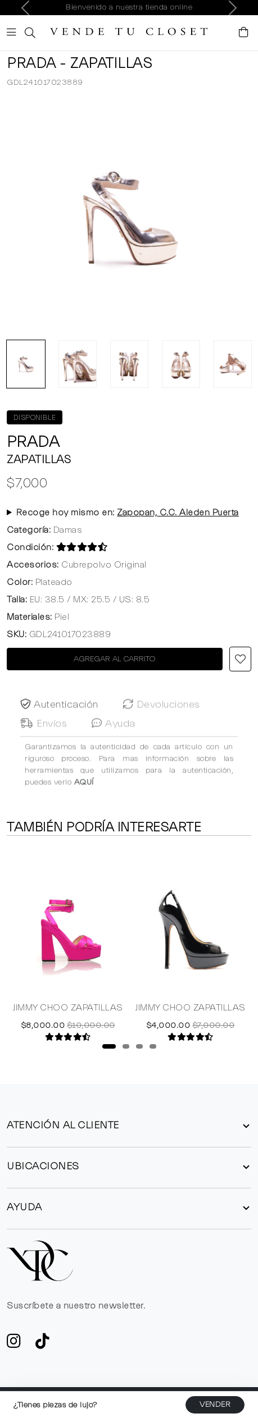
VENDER (215, 1404)
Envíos (43, 742)
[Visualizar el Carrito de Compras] (244, 33)
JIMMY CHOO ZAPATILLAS (68, 1008)
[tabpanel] (68, 944)
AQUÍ (84, 801)
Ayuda (113, 742)
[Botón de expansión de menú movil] (13, 34)
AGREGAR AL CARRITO (115, 659)
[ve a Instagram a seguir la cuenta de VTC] (14, 1344)
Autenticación (59, 724)
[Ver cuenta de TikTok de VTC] (42, 1344)
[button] (28, 33)
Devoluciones (161, 724)
